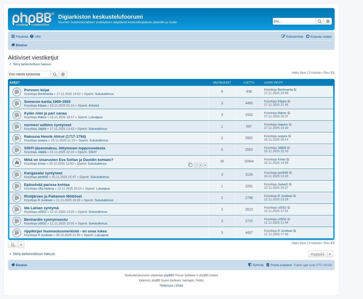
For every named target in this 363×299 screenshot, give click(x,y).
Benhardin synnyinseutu (46, 219)
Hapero (283, 124)
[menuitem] (35, 36)
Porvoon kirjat (36, 90)
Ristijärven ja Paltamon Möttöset (53, 196)
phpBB (168, 275)
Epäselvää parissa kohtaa (47, 185)
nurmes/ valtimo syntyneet (47, 125)
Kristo (42, 163)
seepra (42, 140)
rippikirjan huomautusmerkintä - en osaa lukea (65, 231)
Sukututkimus (104, 94)
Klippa (42, 105)
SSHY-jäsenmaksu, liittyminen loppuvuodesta (64, 148)
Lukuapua (95, 117)
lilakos (42, 117)
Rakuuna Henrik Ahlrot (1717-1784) (55, 136)
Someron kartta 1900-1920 (47, 101)
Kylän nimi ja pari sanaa (45, 113)
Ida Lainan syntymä (41, 208)
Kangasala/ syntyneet (43, 173)
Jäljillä (42, 128)
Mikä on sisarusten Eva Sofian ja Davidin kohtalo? (68, 160)
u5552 (42, 211)
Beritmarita (45, 94)
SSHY (92, 152)
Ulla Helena (46, 188)
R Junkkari (45, 200)
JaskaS (283, 184)
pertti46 (43, 177)
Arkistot (94, 105)
